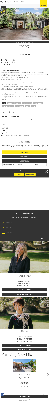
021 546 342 (27, 283)
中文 (22, 2)
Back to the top (25, 397)
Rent (15, 2)
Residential (11, 103)
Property (18, 174)
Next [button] (48, 374)
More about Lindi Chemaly (24, 294)
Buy (8, 2)
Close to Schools (27, 103)
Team (11, 2)
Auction (18, 103)
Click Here (3, 7)
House (33, 106)
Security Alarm (19, 106)
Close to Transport (8, 106)
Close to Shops (38, 103)
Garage (27, 106)
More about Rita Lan (24, 350)
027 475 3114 (27, 339)
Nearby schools (30, 174)
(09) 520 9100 (27, 286)
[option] (24, 39)
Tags (4, 103)
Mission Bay (24, 374)
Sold (18, 2)
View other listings (24, 290)
